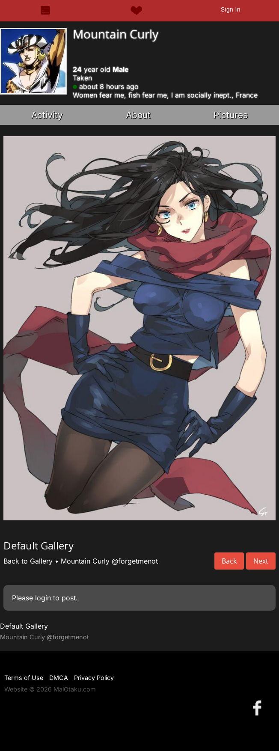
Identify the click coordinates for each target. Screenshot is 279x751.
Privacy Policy (94, 677)
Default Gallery (24, 626)
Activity (47, 115)
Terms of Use (23, 677)
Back (229, 561)
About (138, 115)
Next (260, 561)
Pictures (231, 115)
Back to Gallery (28, 561)
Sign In (230, 9)
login (43, 598)
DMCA (58, 677)
